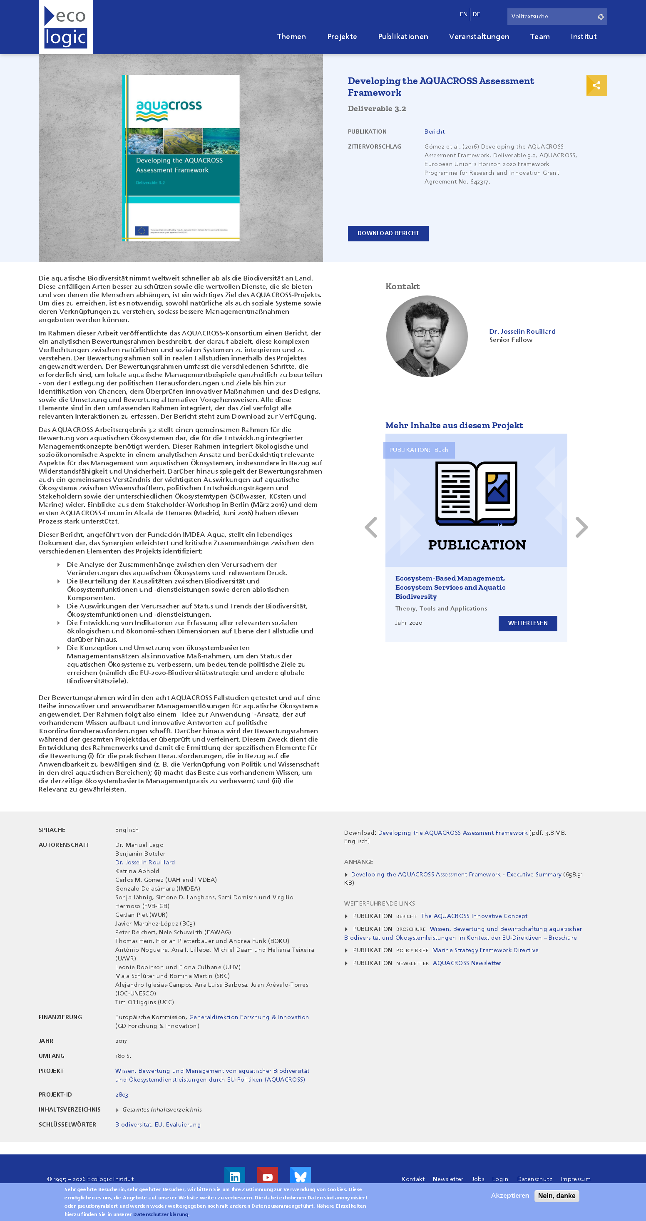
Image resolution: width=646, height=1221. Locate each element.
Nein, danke (557, 1195)
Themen (291, 37)
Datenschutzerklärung (160, 1214)
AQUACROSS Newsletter (467, 963)
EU (159, 1125)
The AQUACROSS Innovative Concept (474, 916)
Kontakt (413, 1179)
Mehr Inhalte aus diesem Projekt (454, 425)
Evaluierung (183, 1125)
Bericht (435, 132)
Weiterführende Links (379, 904)
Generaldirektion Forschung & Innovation (249, 1017)
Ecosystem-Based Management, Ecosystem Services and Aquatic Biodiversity (450, 587)
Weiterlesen (528, 623)
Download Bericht (388, 233)
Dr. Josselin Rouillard (145, 863)
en (464, 14)
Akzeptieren (510, 1196)
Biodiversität (133, 1125)
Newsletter (448, 1179)
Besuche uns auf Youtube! (267, 1177)
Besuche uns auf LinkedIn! (234, 1177)
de (477, 14)
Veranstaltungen (479, 37)
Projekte (342, 37)
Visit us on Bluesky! (300, 1177)
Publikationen (403, 37)
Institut (584, 37)
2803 (121, 1095)
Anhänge (358, 862)
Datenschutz (535, 1179)
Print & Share (596, 85)
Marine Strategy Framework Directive (485, 950)
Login (500, 1179)
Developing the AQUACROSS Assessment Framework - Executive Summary (456, 875)
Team (540, 37)
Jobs (478, 1179)
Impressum (576, 1179)
